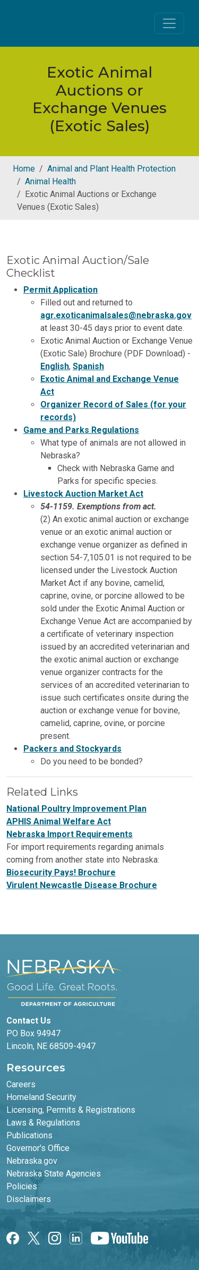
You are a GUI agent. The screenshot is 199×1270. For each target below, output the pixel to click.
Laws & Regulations (43, 1123)
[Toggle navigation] (169, 23)
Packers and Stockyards (72, 749)
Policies (21, 1186)
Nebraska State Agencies (53, 1174)
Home (24, 169)
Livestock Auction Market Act (83, 494)
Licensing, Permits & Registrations (70, 1110)
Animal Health (50, 181)
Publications (29, 1135)
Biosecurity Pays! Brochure (61, 872)
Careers (21, 1084)
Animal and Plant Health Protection (111, 169)
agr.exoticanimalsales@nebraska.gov (116, 315)
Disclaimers (28, 1199)
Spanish (88, 366)
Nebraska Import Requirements (69, 834)
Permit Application (60, 290)
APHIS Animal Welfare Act (58, 821)
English (54, 366)
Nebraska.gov (31, 1161)
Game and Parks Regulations (81, 430)
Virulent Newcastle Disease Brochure (81, 885)
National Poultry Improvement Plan (76, 809)
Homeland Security (41, 1097)
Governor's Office (38, 1148)
